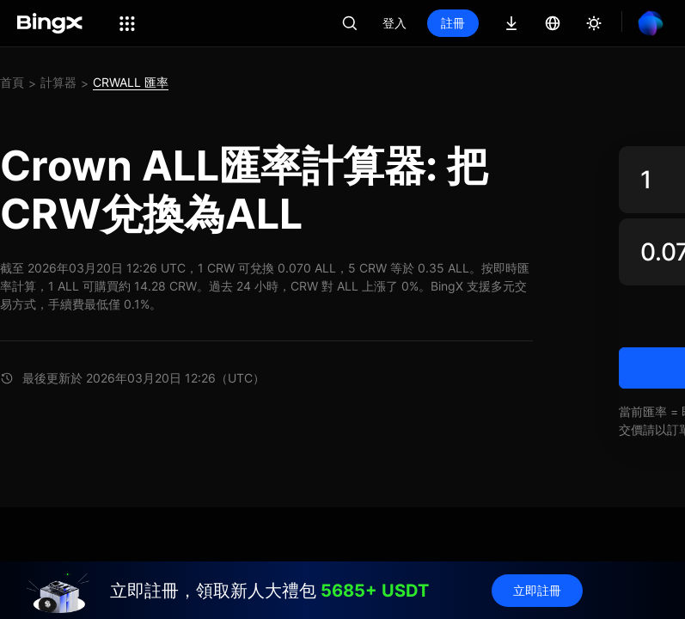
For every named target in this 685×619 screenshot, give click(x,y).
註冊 (453, 22)
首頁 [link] (12, 82)
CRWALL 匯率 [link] (130, 82)
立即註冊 (537, 590)
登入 (394, 22)
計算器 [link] (58, 82)
